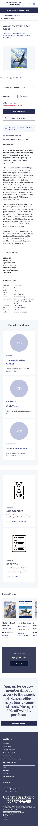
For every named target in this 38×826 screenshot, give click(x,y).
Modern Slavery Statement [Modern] (11, 753)
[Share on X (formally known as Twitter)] (11, 77)
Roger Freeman (22, 626)
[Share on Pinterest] (14, 77)
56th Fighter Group (24, 623)
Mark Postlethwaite (16, 448)
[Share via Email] (17, 77)
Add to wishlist (19, 118)
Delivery (5, 773)
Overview (6, 743)
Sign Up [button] (19, 664)
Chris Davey (12, 406)
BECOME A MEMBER (19, 723)
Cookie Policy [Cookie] (7, 756)
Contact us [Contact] (6, 770)
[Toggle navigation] (3, 4)
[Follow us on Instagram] (11, 789)
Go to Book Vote (12, 577)
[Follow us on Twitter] (16, 789)
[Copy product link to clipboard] (20, 77)
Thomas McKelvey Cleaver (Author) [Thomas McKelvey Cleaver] (15, 33)
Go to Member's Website (14, 522)
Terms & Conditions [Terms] (9, 750)
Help (4, 767)
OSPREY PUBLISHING (12, 16)
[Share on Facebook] (7, 77)
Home (3, 16)
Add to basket (19, 112)
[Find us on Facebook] (6, 789)
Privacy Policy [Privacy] (7, 746)
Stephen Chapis (6, 629)
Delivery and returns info (12, 136)
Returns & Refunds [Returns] (8, 776)
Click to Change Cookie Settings (12, 759)
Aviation (27, 16)
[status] (15, 96)
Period (21, 16)
